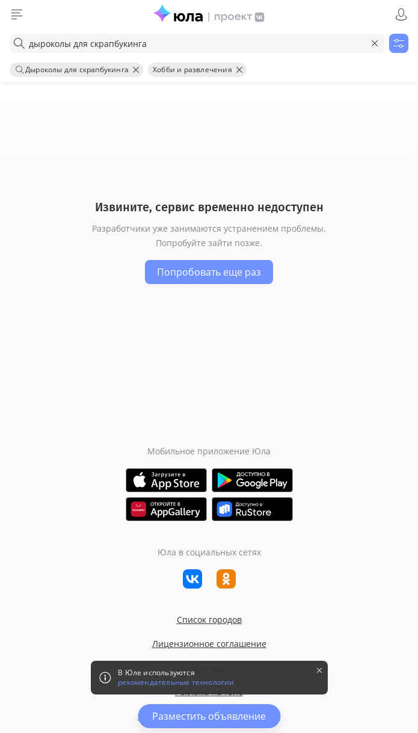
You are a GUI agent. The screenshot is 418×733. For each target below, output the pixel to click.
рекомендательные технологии (176, 682)
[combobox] (197, 43)
